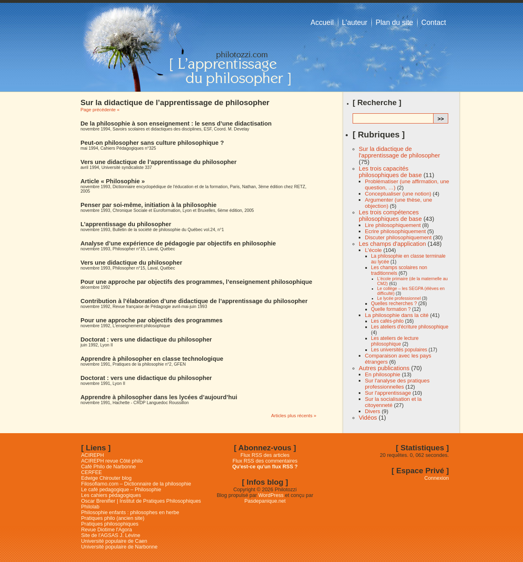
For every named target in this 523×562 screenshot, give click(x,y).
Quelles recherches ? (394, 303)
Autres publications (384, 368)
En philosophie (382, 374)
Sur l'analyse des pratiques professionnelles (397, 384)
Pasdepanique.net (265, 501)
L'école (373, 250)
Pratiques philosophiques (110, 524)
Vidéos (368, 417)
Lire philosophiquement (393, 225)
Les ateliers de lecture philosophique (394, 341)
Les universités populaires (399, 350)
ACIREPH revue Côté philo (112, 461)
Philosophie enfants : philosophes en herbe (130, 512)
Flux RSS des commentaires (264, 461)
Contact (433, 22)
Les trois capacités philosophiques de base (390, 171)
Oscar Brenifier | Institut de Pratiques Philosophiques (141, 501)
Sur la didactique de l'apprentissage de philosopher (399, 152)
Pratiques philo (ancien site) (113, 518)
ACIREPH (92, 455)
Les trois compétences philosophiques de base (390, 215)
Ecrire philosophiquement (395, 231)
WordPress (271, 495)
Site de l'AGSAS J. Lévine (111, 535)
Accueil (322, 22)
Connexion (437, 478)
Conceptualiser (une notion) (398, 194)
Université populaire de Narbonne (119, 547)
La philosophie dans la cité (397, 315)
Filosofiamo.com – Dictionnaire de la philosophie (136, 484)
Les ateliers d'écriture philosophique (409, 327)
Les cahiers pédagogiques (111, 495)
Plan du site (394, 22)
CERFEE (91, 472)
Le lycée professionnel (399, 298)
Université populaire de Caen (114, 541)
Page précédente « (99, 109)
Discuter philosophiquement (398, 237)
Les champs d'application (392, 244)
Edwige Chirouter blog (106, 478)
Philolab (90, 507)
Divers (372, 411)
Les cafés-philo (387, 321)
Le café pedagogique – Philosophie (121, 489)
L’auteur (355, 22)
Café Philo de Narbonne (108, 467)
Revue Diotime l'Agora (106, 530)
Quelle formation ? (391, 309)
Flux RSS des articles (265, 455)
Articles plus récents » (293, 415)
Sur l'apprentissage (388, 393)
